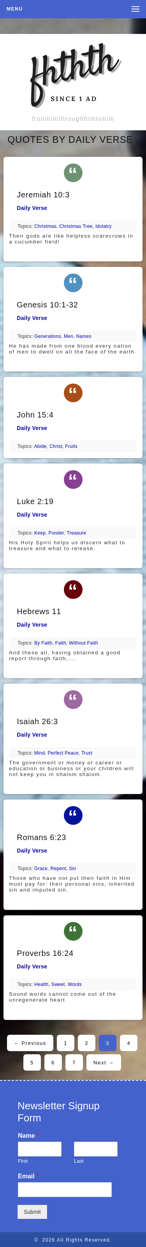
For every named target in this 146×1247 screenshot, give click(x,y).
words (75, 984)
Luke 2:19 (35, 501)
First (23, 1161)
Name (28, 1135)
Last (79, 1161)
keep (40, 533)
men (68, 336)
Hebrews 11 (39, 611)
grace (40, 868)
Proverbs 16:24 (45, 953)
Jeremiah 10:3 (43, 194)
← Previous (30, 1043)
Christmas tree (76, 226)
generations (47, 336)
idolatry (103, 226)
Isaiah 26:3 (37, 721)
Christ (55, 446)
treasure (76, 533)
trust (86, 753)
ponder (56, 533)
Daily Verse (32, 208)
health (41, 984)
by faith (43, 643)
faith (60, 643)
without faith (83, 643)
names (84, 336)
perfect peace (63, 753)
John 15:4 (35, 414)
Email (28, 1176)
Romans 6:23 (41, 837)
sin (72, 868)
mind (39, 753)
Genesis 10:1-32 (47, 304)
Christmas (45, 226)
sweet (58, 984)
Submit (32, 1212)
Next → (103, 1063)
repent (59, 868)
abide (40, 446)
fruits (71, 446)
